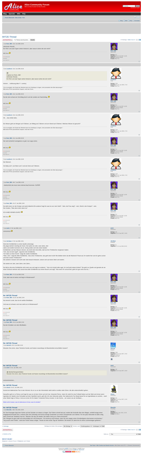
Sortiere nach (82, 426)
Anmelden (137, 20)
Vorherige (6, 426)
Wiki (18, 14)
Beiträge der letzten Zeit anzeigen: (58, 426)
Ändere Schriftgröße (138, 17)
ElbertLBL (9, 409)
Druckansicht (135, 17)
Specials (12, 14)
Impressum (81, 449)
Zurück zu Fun (7, 434)
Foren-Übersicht (9, 17)
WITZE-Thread (9, 37)
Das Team (92, 445)
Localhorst (9, 68)
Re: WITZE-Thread (10, 295)
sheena (8, 387)
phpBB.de (75, 449)
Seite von (131, 39)
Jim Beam (9, 241)
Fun (24, 17)
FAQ (23, 14)
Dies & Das (18, 17)
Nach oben (139, 61)
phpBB (66, 448)
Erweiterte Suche (135, 7)
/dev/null (8, 345)
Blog (5, 14)
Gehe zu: (106, 434)
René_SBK (9, 43)
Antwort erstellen (7, 40)
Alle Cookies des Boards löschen (105, 445)
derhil (7, 228)
